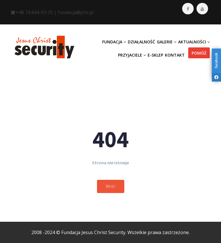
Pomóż (199, 53)
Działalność (141, 42)
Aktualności (194, 42)
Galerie (166, 42)
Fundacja (114, 42)
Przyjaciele (132, 55)
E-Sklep (155, 55)
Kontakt (175, 55)
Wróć (111, 186)
